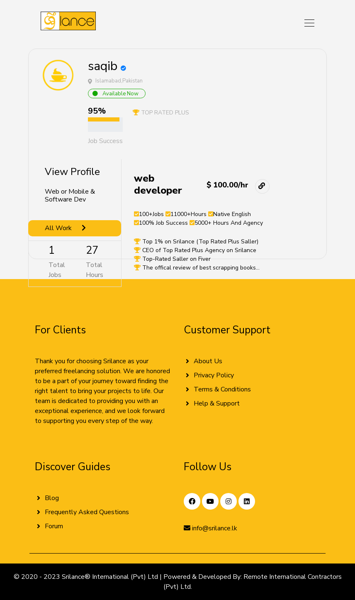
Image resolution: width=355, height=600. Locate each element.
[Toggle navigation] (306, 23)
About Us (208, 361)
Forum (54, 526)
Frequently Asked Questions (87, 512)
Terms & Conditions (222, 389)
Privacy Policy (214, 375)
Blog (52, 498)
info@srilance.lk (210, 528)
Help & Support (217, 403)
